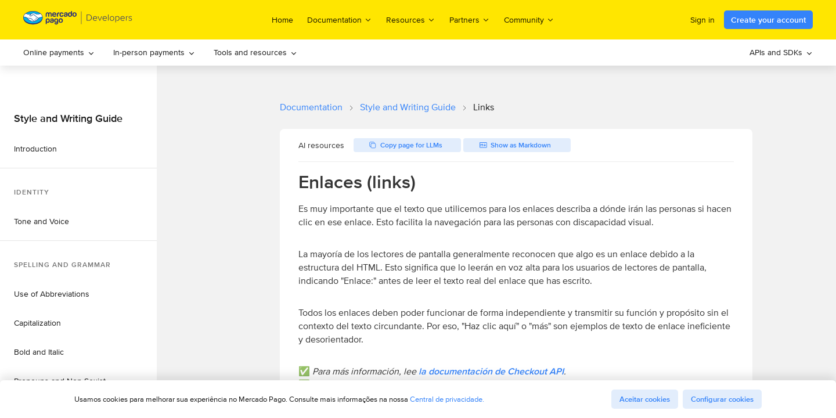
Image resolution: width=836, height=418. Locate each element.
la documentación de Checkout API (491, 371)
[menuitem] (59, 52)
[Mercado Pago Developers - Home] (78, 20)
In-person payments (154, 52)
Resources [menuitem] (410, 19)
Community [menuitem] (529, 19)
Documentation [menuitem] (339, 19)
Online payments (59, 52)
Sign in (702, 20)
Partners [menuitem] (469, 19)
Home (282, 20)
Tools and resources (255, 52)
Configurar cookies (722, 399)
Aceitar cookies (644, 399)
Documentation (311, 107)
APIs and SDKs (781, 52)
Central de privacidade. (447, 399)
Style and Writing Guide (408, 107)
